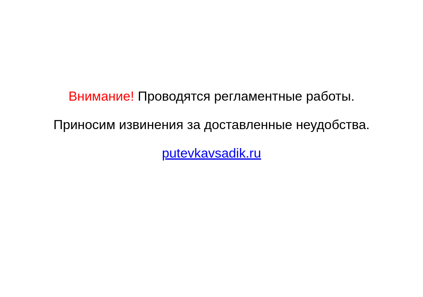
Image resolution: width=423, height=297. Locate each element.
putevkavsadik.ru (211, 153)
